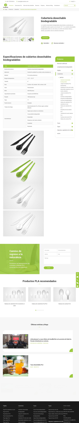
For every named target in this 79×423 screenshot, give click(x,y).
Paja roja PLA (6, 390)
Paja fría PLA (6, 379)
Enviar (48, 267)
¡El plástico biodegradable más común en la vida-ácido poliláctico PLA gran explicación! (24, 353)
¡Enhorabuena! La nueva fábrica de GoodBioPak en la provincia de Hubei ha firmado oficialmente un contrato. (24, 337)
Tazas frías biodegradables (39, 377)
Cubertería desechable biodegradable (28, 9)
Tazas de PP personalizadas (39, 398)
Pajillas (59, 70)
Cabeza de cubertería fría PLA (66, 106)
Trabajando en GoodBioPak (69, 387)
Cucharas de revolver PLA (66, 117)
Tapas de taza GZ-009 (53, 383)
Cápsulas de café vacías (53, 395)
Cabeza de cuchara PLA (66, 119)
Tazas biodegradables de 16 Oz (40, 390)
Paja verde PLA (6, 388)
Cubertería (16, 9)
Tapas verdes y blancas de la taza (55, 381)
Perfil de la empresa (67, 377)
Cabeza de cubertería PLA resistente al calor (66, 103)
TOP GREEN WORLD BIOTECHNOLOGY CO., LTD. (23, 419)
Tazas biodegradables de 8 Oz (39, 388)
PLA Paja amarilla (7, 392)
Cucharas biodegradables (66, 100)
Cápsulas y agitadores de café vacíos (64, 131)
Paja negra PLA (6, 385)
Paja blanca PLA (6, 381)
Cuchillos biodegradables (66, 96)
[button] (4, 39)
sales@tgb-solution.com (23, 1)
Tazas (58, 123)
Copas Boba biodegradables (39, 385)
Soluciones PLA (18, 5)
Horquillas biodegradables (66, 98)
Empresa (43, 5)
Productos (11, 5)
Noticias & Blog (49, 5)
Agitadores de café (52, 397)
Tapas (58, 126)
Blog (64, 383)
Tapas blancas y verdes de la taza (55, 379)
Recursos (37, 5)
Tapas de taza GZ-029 (53, 385)
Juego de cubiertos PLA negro (66, 93)
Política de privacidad (71, 419)
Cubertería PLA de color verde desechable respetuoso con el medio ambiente (67, 89)
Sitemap (61, 419)
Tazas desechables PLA (60, 337)
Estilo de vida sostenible (28, 5)
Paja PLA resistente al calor (9, 377)
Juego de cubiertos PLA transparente (66, 84)
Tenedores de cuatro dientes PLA (67, 114)
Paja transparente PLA (8, 383)
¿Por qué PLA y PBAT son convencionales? (61, 353)
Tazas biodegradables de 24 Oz (40, 396)
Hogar (6, 9)
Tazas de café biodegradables (39, 379)
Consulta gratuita (67, 385)
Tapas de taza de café (53, 377)
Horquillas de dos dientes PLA (66, 110)
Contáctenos (57, 5)
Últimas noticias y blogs (39, 324)
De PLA (66, 77)
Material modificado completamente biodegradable (64, 65)
